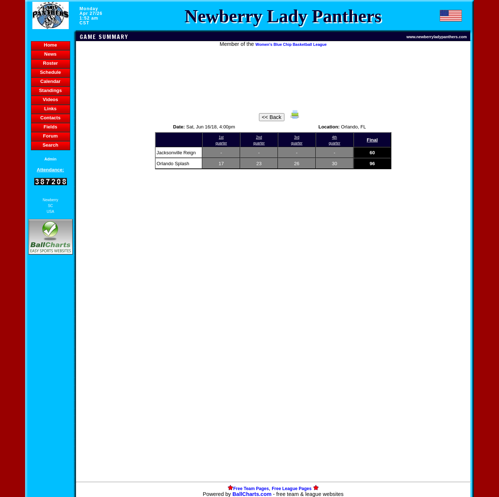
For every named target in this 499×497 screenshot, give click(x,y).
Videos (50, 99)
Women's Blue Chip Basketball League (291, 44)
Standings (50, 90)
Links (50, 108)
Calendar (50, 81)
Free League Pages (291, 488)
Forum (50, 136)
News (50, 54)
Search (50, 145)
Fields (50, 127)
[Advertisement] (50, 382)
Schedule (50, 72)
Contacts (50, 117)
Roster (50, 63)
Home (50, 45)
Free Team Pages (251, 488)
